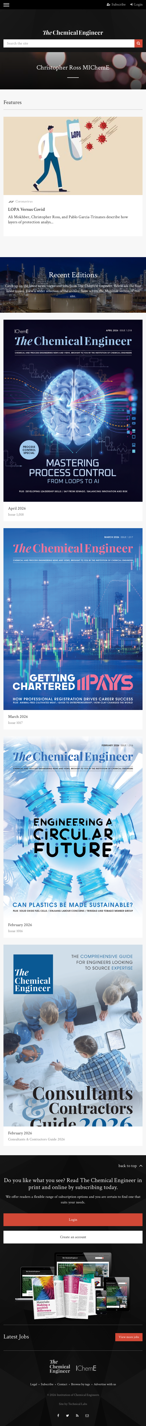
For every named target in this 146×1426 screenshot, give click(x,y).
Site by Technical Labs (73, 1404)
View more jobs (129, 1337)
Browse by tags (80, 1384)
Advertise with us (105, 1384)
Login (136, 4)
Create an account (73, 1237)
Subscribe (116, 4)
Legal (33, 1384)
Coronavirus (24, 201)
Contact (62, 1384)
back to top (128, 1165)
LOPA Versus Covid (26, 209)
